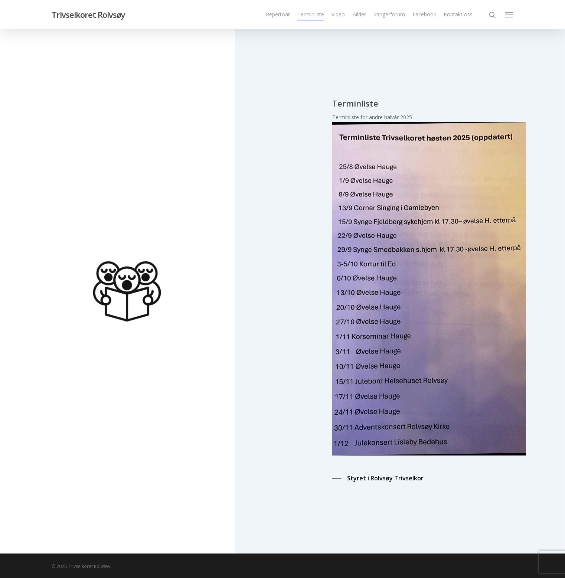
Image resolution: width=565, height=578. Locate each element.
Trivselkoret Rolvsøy (88, 14)
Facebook (424, 14)
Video (338, 14)
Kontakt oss (458, 14)
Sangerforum (389, 14)
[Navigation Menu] (509, 14)
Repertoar (278, 14)
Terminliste (310, 14)
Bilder (359, 14)
